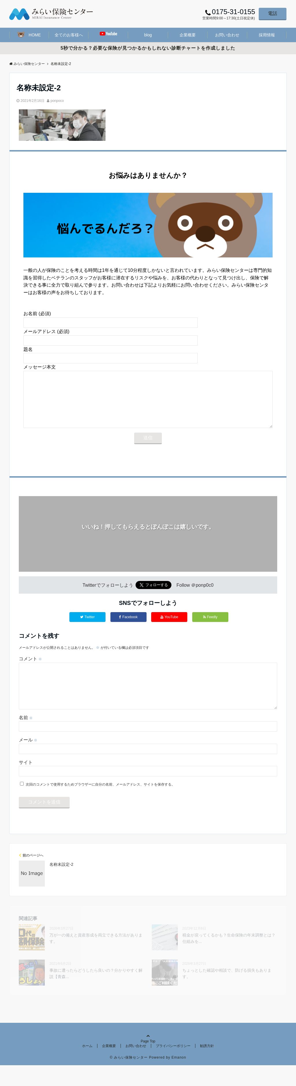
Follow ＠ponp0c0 (195, 596)
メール (28, 760)
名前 (26, 738)
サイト (26, 783)
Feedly (210, 629)
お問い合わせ (227, 35)
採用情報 (267, 35)
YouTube (169, 629)
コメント (30, 670)
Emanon (178, 1078)
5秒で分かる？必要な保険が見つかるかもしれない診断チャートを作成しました (148, 48)
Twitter (87, 629)
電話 (272, 13)
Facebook (128, 629)
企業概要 (188, 35)
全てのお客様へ (69, 35)
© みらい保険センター (129, 1078)
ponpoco (57, 101)
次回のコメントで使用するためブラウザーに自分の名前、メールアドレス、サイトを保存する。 (100, 805)
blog (148, 35)
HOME (29, 35)
